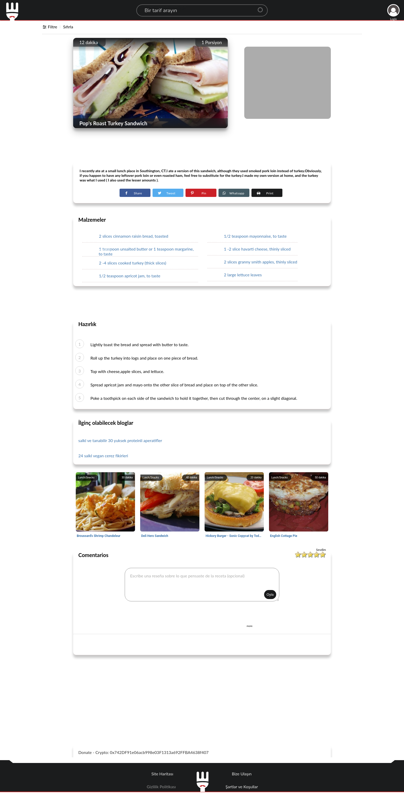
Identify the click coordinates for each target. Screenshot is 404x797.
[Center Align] (262, 8)
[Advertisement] (202, 149)
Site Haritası (162, 773)
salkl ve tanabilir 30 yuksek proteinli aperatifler (120, 440)
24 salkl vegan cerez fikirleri (103, 455)
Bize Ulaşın (242, 773)
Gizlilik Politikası (161, 786)
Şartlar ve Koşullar (241, 786)
